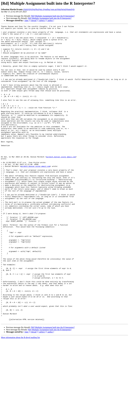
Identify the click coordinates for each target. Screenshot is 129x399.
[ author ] (50, 20)
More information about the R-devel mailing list (20, 397)
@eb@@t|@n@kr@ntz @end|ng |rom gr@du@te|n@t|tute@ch (49, 9)
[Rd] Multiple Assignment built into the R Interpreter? (53, 16)
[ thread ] (33, 20)
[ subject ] (42, 20)
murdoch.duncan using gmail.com (61, 183)
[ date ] (26, 20)
